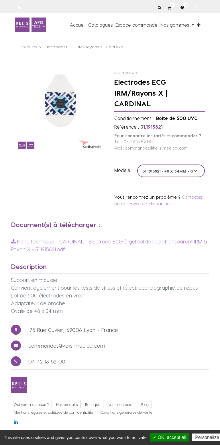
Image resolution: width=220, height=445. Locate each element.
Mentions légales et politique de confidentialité (53, 412)
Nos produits (67, 404)
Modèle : (123, 170)
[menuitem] (77, 24)
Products (28, 46)
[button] (199, 24)
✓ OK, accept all (169, 437)
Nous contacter (121, 404)
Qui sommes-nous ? (31, 404)
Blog (145, 404)
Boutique (92, 404)
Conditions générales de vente (126, 412)
